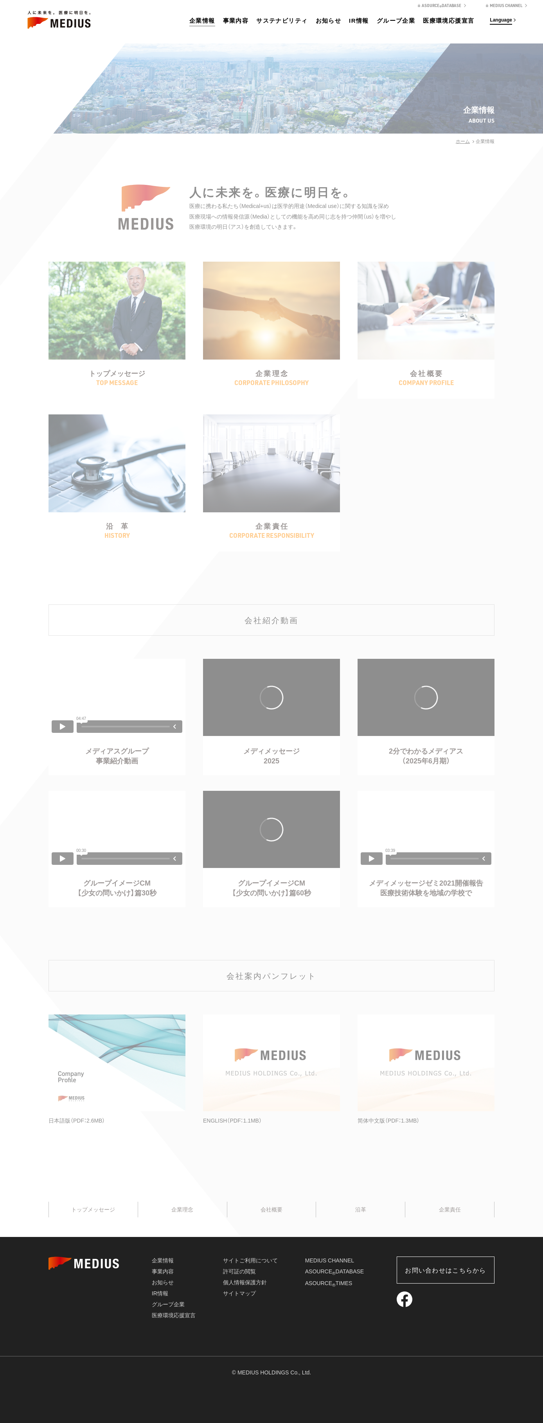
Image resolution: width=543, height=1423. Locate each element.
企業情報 (202, 20)
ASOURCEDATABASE (334, 1271)
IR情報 (359, 20)
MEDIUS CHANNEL (329, 1260)
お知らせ (329, 20)
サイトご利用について (250, 1260)
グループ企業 (396, 20)
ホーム (463, 141)
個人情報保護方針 (245, 1282)
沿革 (360, 1209)
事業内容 (236, 20)
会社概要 (271, 1209)
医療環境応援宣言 (448, 20)
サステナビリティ (281, 20)
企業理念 (182, 1209)
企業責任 (450, 1209)
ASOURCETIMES (328, 1283)
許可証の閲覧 (239, 1271)
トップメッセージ (93, 1209)
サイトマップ (239, 1293)
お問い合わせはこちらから (445, 1270)
